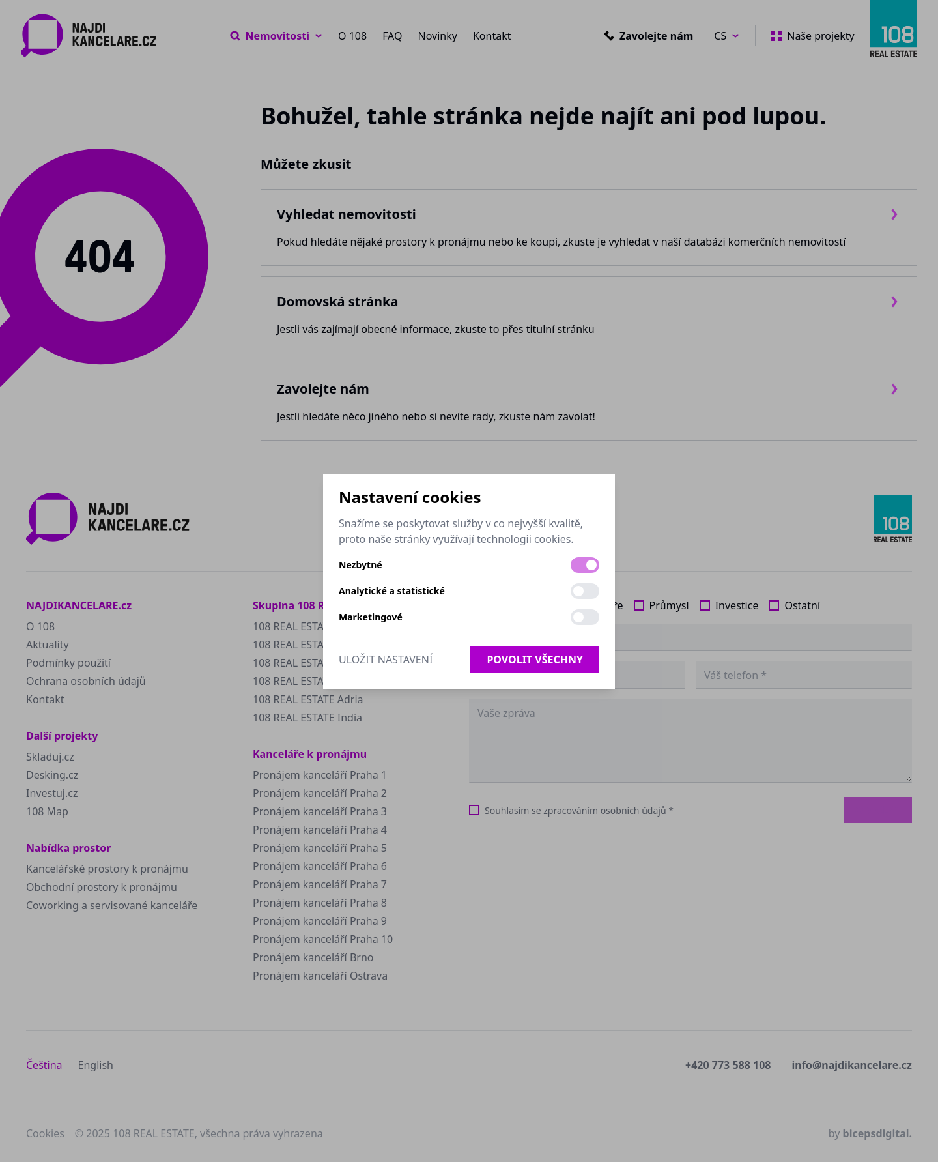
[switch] (585, 565)
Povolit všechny (535, 659)
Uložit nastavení (386, 659)
